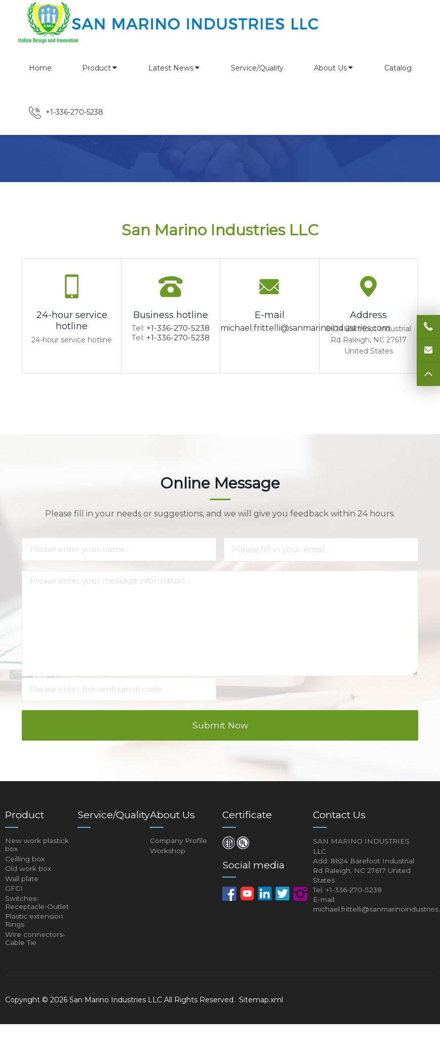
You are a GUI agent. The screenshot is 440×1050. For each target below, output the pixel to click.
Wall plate (22, 896)
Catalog (398, 68)
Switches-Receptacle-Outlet (38, 923)
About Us (334, 68)
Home (40, 68)
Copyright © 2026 (37, 1025)
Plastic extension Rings (35, 943)
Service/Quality (257, 68)
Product (100, 68)
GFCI (14, 907)
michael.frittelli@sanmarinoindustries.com (305, 328)
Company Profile (180, 854)
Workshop (168, 865)
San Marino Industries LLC (115, 1025)
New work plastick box (37, 859)
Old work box (28, 885)
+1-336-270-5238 (178, 328)
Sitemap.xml (261, 1025)
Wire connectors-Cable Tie (35, 963)
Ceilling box (25, 875)
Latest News (174, 68)
